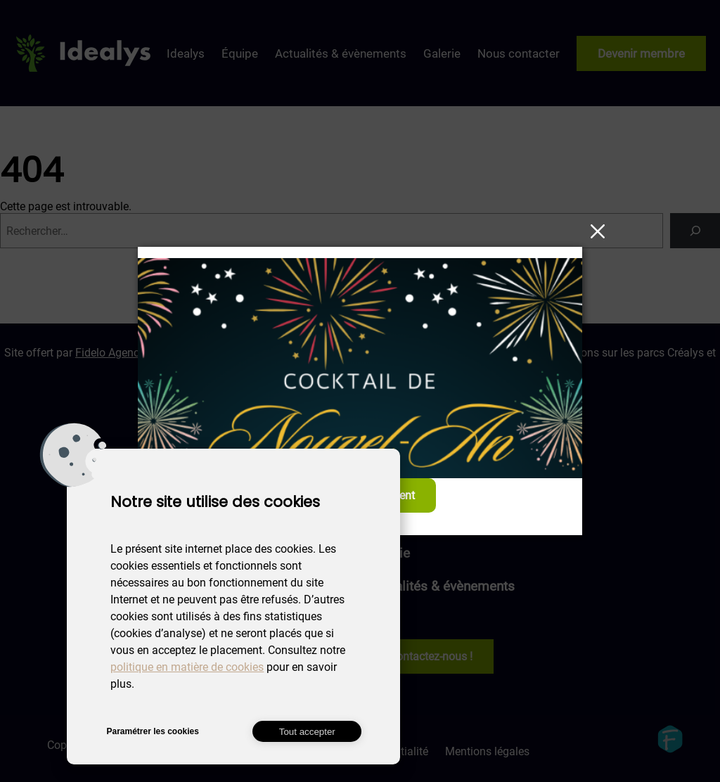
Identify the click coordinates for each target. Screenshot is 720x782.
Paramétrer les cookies (152, 731)
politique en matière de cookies (187, 667)
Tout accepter (307, 731)
